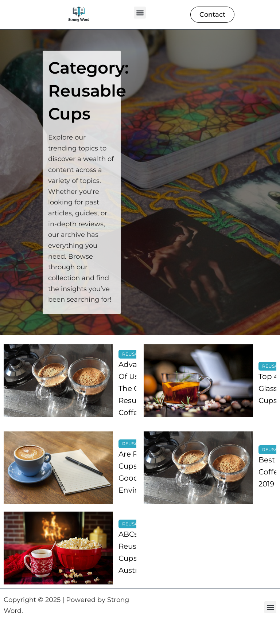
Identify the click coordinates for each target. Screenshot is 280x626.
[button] (140, 13)
